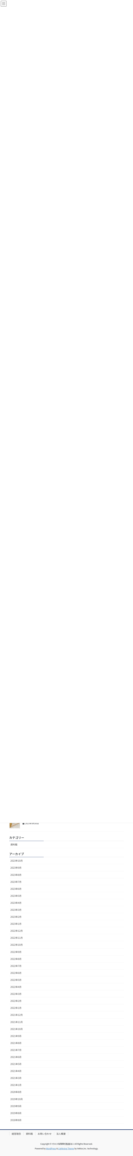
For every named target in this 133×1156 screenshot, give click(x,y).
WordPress (51, 1148)
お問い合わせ (45, 1133)
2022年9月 (16, 952)
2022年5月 (16, 980)
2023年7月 (16, 881)
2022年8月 (16, 959)
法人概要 (61, 1133)
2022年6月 (16, 973)
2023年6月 (16, 888)
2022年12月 (16, 930)
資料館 (13, 844)
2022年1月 (16, 1007)
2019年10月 (16, 1099)
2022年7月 (16, 966)
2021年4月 (16, 1071)
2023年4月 (16, 902)
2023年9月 (16, 867)
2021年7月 (16, 1050)
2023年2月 (16, 916)
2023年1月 (16, 923)
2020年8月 (16, 1092)
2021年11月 (16, 1022)
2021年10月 (16, 1029)
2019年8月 (16, 1113)
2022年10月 (16, 944)
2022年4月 (16, 987)
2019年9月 (16, 1106)
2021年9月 (16, 1036)
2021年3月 (16, 1078)
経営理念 (16, 1133)
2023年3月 (16, 909)
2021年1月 (16, 1085)
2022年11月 (16, 937)
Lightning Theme (66, 1148)
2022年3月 (16, 993)
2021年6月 (16, 1057)
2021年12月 (16, 1014)
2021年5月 (16, 1064)
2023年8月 (16, 874)
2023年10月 (16, 860)
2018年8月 (16, 1120)
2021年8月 (16, 1043)
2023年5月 (16, 895)
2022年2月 (16, 1000)
